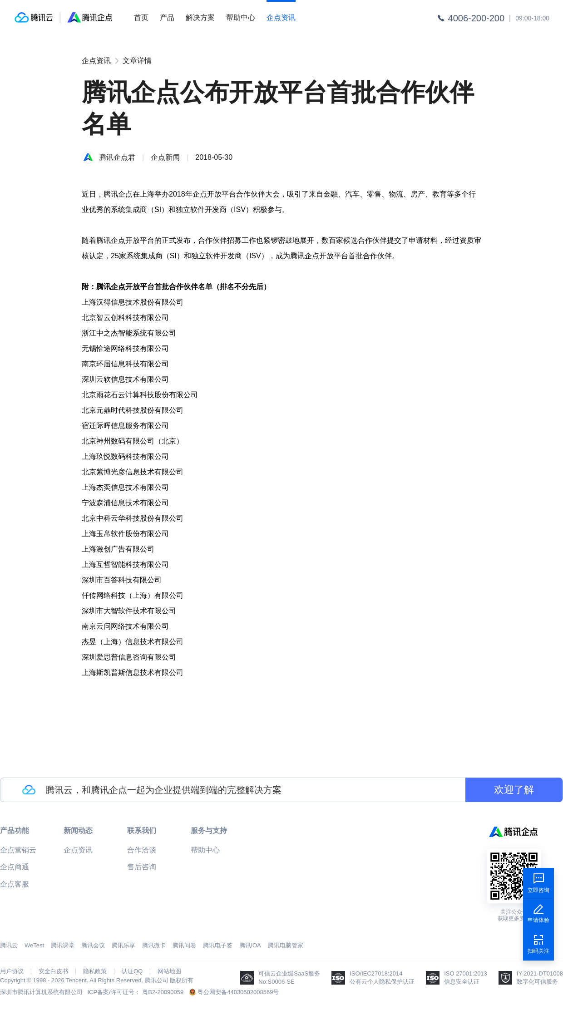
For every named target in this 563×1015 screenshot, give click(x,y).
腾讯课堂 (62, 945)
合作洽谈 (141, 850)
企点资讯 (281, 17)
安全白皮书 (53, 971)
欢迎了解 (514, 789)
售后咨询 (141, 867)
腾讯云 (9, 945)
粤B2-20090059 (162, 992)
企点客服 (14, 884)
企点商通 (14, 867)
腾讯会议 (93, 945)
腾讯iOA (250, 945)
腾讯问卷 (184, 945)
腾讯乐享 (123, 945)
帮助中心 (240, 17)
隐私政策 (95, 971)
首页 (141, 17)
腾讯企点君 (117, 157)
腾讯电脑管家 (285, 945)
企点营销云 (18, 850)
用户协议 (12, 971)
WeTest (34, 945)
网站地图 (169, 971)
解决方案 (200, 17)
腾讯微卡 (154, 945)
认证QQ (132, 971)
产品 (167, 17)
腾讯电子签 (217, 945)
